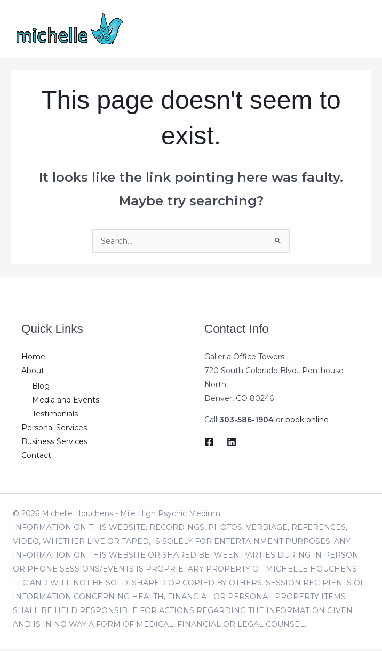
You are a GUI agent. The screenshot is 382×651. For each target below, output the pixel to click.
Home (33, 358)
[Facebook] (209, 443)
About (32, 371)
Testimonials (55, 415)
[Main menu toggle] (360, 29)
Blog (41, 387)
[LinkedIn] (231, 443)
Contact (36, 457)
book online (307, 420)
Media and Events (65, 401)
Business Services (54, 443)
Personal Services (54, 429)
